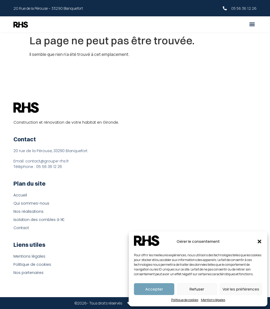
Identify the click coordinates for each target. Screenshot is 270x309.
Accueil (20, 195)
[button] (259, 241)
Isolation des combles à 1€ (39, 219)
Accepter (154, 289)
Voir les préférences (241, 289)
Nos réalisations (28, 211)
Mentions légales (213, 300)
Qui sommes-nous (31, 203)
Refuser (197, 289)
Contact (21, 227)
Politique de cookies (184, 300)
